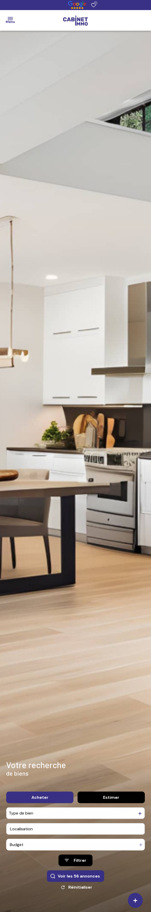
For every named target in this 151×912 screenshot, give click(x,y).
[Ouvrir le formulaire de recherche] (75, 865)
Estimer (111, 802)
